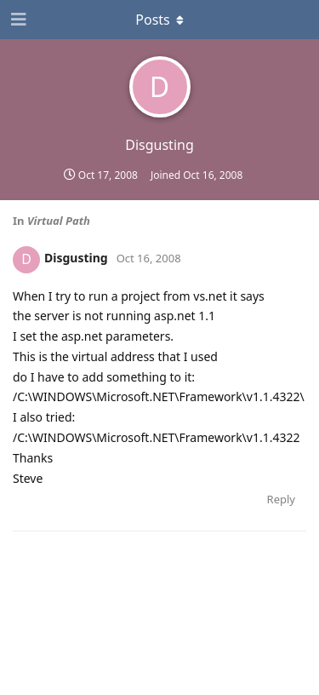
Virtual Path (58, 220)
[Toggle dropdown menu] (160, 19)
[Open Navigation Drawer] (17, 19)
